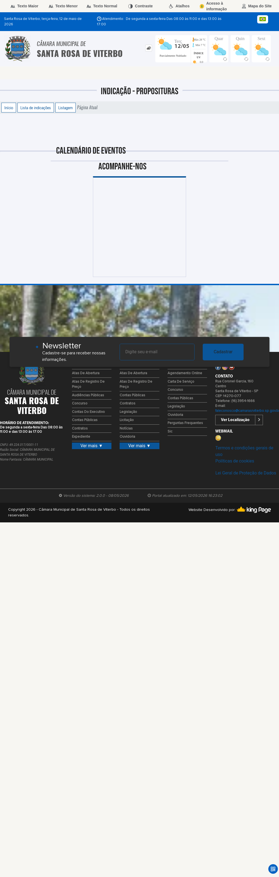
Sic (170, 431)
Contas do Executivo (88, 412)
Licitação (127, 420)
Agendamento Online (185, 373)
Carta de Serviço (181, 381)
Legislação (128, 412)
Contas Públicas (85, 420)
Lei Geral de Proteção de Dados (245, 473)
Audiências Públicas (88, 395)
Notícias (126, 428)
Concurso (79, 403)
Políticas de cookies (234, 461)
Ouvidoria (127, 436)
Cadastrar (223, 351)
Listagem (65, 107)
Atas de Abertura (85, 373)
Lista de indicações (35, 107)
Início (8, 107)
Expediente (81, 436)
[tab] (148, 48)
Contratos (80, 428)
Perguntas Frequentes (185, 423)
